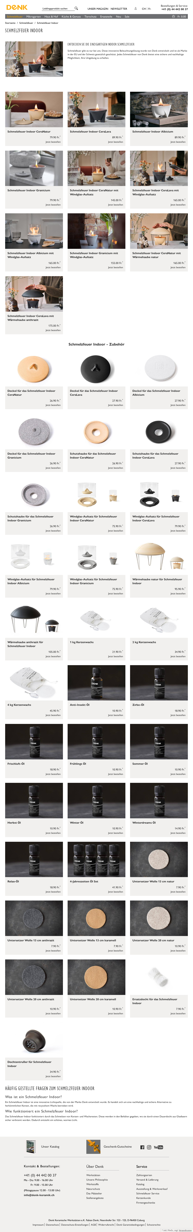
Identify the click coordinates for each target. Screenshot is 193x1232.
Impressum (38, 1224)
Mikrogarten (33, 16)
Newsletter (119, 8)
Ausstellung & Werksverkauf (151, 1189)
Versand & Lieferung (147, 1179)
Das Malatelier (94, 1193)
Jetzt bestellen (53, 141)
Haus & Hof (51, 16)
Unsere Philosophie (97, 1179)
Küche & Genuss (71, 16)
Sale (127, 16)
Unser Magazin (98, 8)
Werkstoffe (92, 1184)
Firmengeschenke (145, 1202)
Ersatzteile (106, 16)
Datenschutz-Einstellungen (75, 1224)
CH (146, 8)
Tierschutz (90, 16)
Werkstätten (93, 1175)
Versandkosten (185, 1230)
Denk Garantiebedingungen (130, 1224)
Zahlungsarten (144, 1175)
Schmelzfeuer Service (147, 1193)
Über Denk (95, 1166)
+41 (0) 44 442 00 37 (40, 1175)
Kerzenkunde (143, 1198)
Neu (118, 16)
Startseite (10, 23)
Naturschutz (93, 1189)
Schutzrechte (154, 1224)
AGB (93, 1224)
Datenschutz (52, 1224)
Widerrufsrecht (106, 1224)
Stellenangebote (95, 1198)
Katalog (140, 1184)
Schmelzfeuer (15, 16)
